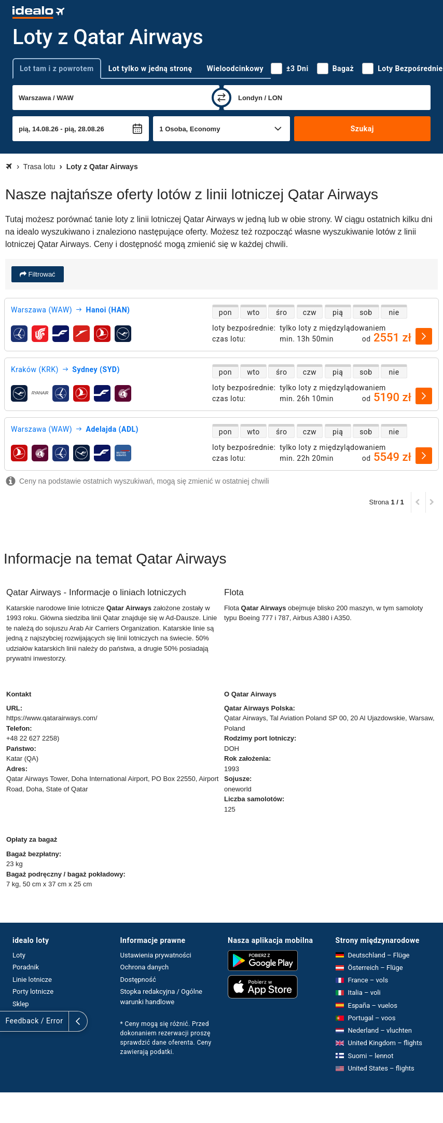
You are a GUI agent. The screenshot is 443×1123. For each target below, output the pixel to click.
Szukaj (362, 129)
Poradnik (25, 967)
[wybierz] (424, 336)
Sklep (20, 1004)
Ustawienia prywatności (155, 955)
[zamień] (221, 97)
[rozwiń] (9, 1021)
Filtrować (41, 274)
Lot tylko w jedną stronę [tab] (150, 68)
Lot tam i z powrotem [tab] (57, 68)
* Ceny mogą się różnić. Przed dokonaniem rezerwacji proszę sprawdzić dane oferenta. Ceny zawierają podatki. (166, 1038)
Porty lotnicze (32, 991)
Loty (18, 955)
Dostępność (138, 979)
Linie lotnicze (32, 979)
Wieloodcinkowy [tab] (235, 68)
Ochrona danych (144, 967)
